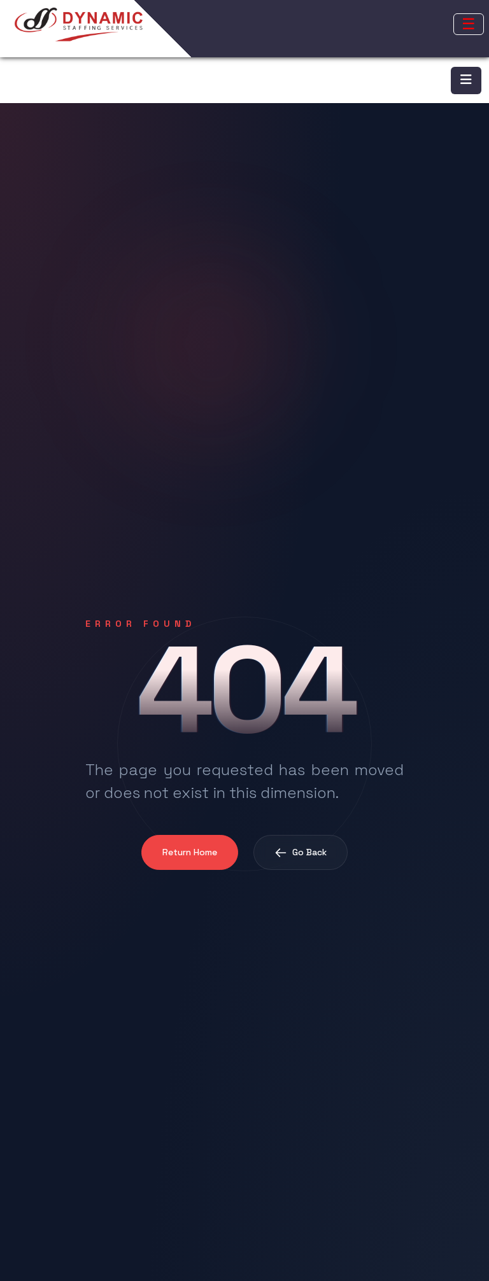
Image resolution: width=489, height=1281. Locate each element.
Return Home (189, 852)
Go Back (300, 852)
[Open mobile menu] (468, 24)
